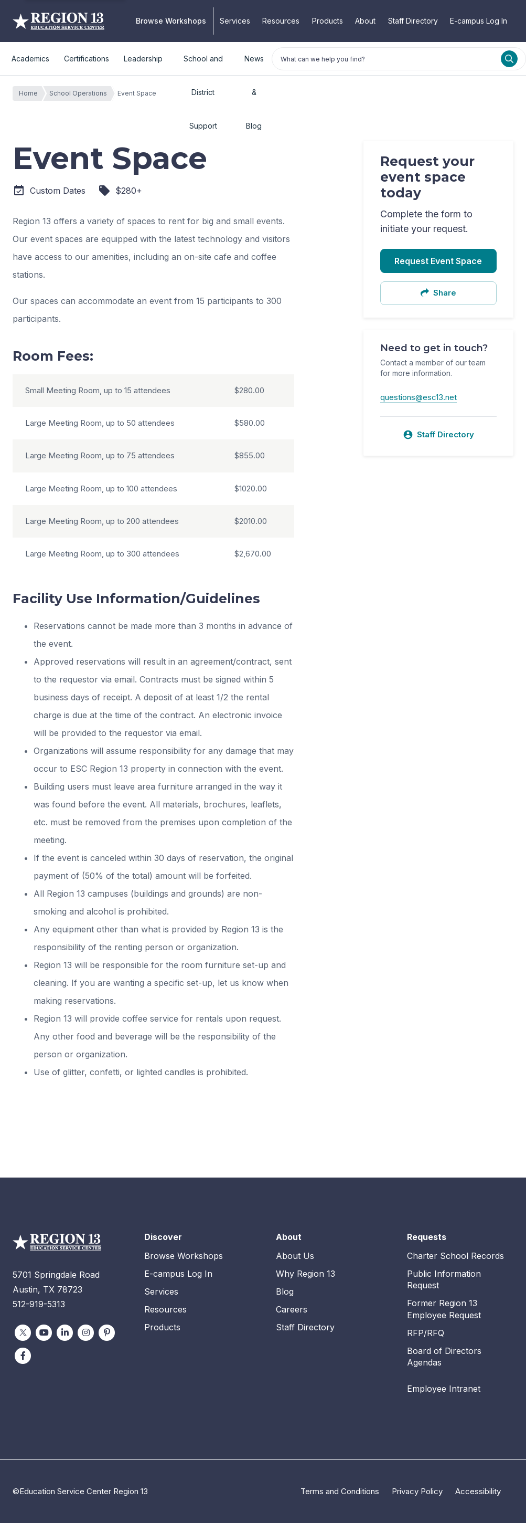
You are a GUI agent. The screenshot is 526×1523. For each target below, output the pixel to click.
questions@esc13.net (418, 397)
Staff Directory (413, 20)
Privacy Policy (417, 1491)
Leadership (143, 58)
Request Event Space (438, 261)
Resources (280, 20)
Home (31, 93)
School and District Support (203, 65)
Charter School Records (455, 1256)
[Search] (509, 58)
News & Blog (254, 65)
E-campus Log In (478, 20)
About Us (295, 1256)
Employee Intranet (443, 1388)
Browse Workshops (171, 20)
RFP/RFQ (425, 1333)
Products (327, 20)
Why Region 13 (305, 1273)
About (365, 20)
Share (438, 293)
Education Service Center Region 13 (58, 21)
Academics (30, 58)
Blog (285, 1291)
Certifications (86, 58)
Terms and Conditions (339, 1491)
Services (235, 20)
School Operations (80, 93)
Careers (291, 1309)
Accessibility (478, 1491)
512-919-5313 (39, 1304)
